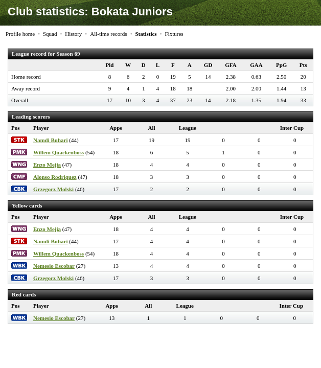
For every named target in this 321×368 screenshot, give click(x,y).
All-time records (108, 34)
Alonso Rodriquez (55, 177)
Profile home (20, 34)
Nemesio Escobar (54, 266)
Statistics (145, 34)
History (73, 34)
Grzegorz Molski (53, 189)
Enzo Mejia (47, 165)
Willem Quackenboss (58, 152)
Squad (50, 34)
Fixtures (174, 34)
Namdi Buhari (50, 140)
